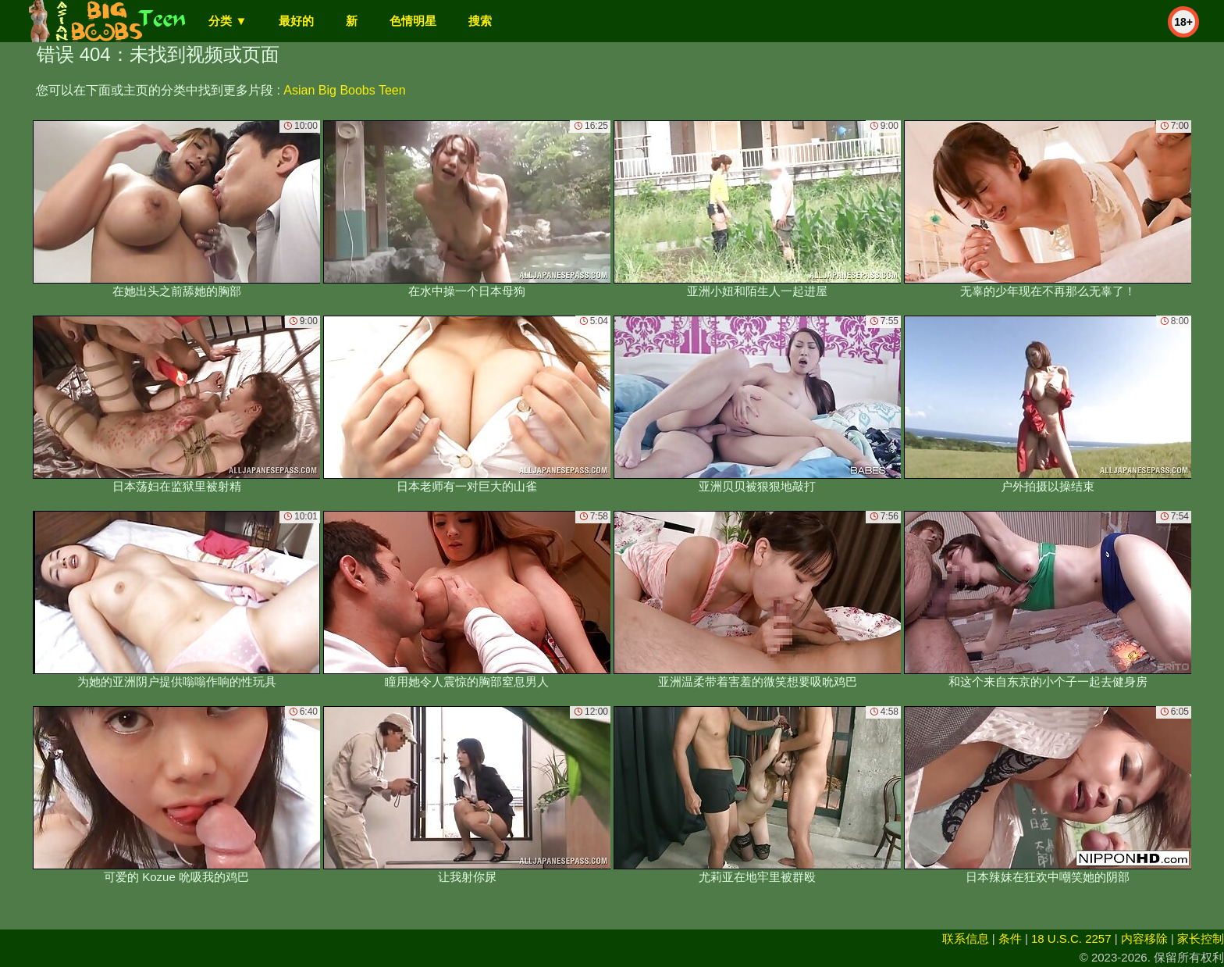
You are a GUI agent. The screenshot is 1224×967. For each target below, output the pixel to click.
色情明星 (413, 20)
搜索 (480, 20)
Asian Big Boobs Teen (344, 90)
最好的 (296, 20)
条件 (1010, 938)
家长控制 (1200, 938)
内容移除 (1144, 938)
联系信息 (965, 938)
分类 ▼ (227, 20)
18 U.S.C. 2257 (1071, 938)
